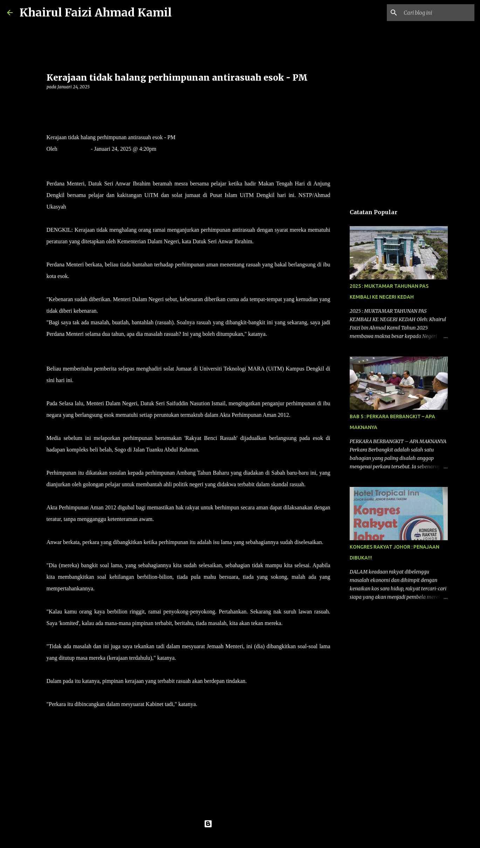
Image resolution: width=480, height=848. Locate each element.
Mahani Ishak (74, 149)
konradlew (254, 838)
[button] (51, 101)
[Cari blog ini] (437, 12)
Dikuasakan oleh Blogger (240, 824)
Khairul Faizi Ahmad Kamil (96, 13)
